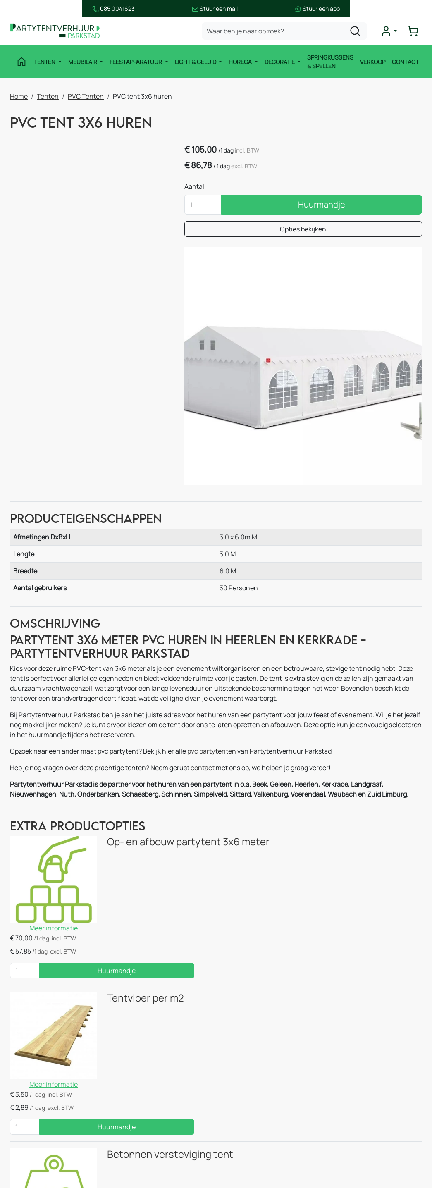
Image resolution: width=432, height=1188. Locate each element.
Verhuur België (251, 1054)
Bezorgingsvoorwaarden (266, 1120)
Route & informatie (257, 1037)
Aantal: (302, 188)
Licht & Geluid (193, 62)
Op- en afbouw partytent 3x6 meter (161, 702)
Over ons (242, 1087)
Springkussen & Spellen (53, 1120)
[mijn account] (392, 31)
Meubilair (81, 62)
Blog (236, 1104)
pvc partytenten (211, 609)
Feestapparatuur (134, 62)
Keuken (135, 1037)
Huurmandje (375, 206)
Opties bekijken (357, 231)
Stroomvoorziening (152, 1071)
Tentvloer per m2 (118, 786)
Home (19, 95)
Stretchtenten (145, 1021)
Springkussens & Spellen (328, 62)
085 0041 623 (377, 1054)
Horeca (238, 62)
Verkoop (372, 62)
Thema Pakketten (150, 1087)
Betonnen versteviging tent (143, 870)
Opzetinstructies (254, 1153)
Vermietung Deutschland (267, 1071)
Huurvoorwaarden (256, 1137)
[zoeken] (359, 31)
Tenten (42, 62)
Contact (405, 62)
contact (203, 626)
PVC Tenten (86, 95)
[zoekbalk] (288, 31)
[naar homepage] (59, 31)
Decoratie (278, 62)
